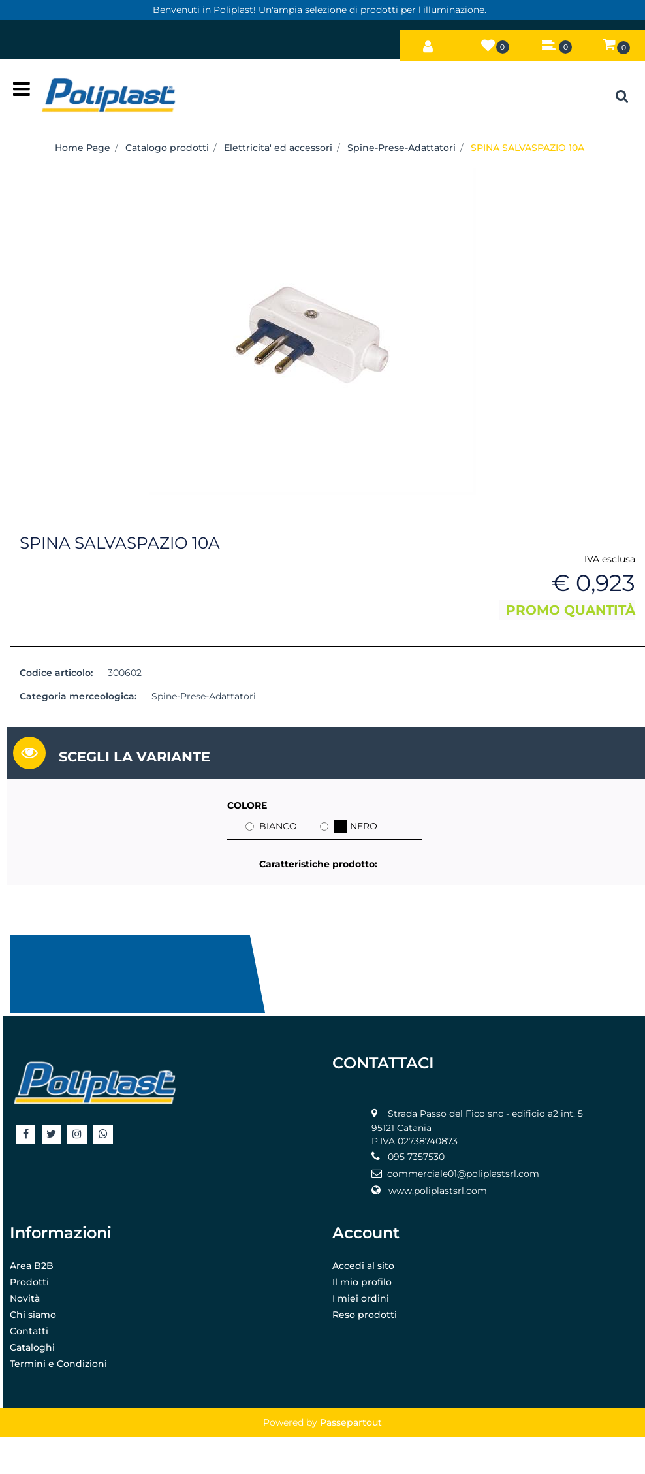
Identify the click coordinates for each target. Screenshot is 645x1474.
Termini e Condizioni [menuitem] (58, 1364)
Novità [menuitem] (25, 1298)
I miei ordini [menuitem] (360, 1298)
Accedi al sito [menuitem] (363, 1266)
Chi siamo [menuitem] (33, 1315)
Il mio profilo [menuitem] (362, 1282)
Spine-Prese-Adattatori (401, 147)
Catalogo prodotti (167, 147)
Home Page (82, 147)
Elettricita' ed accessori (278, 147)
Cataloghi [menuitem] (32, 1347)
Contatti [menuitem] (29, 1331)
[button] (312, 330)
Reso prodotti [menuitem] (364, 1315)
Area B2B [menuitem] (32, 1266)
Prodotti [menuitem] (29, 1282)
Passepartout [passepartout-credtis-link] (351, 1422)
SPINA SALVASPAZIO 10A (527, 147)
